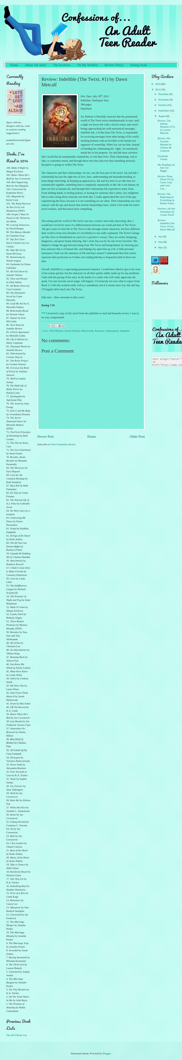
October (162, 105)
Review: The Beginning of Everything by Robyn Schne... (167, 198)
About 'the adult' (35, 65)
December (163, 94)
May (161, 247)
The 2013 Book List (16, 1035)
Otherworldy (87, 330)
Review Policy (114, 65)
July (160, 236)
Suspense (125, 330)
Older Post (137, 436)
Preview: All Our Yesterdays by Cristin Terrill (166, 211)
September (164, 110)
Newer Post (45, 436)
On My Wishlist (87, 65)
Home (14, 65)
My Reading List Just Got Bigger (166, 167)
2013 (158, 89)
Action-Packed (72, 330)
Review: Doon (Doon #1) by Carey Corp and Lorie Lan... (166, 182)
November (164, 99)
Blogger (107, 1053)
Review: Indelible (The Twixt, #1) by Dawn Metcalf (166, 225)
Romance (99, 330)
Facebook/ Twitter (163, 158)
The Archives (61, 65)
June (161, 241)
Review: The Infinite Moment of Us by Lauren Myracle (166, 126)
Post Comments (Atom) (63, 444)
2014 (158, 84)
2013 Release (56, 330)
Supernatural (112, 330)
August (162, 116)
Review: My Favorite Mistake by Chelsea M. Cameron (165, 144)
